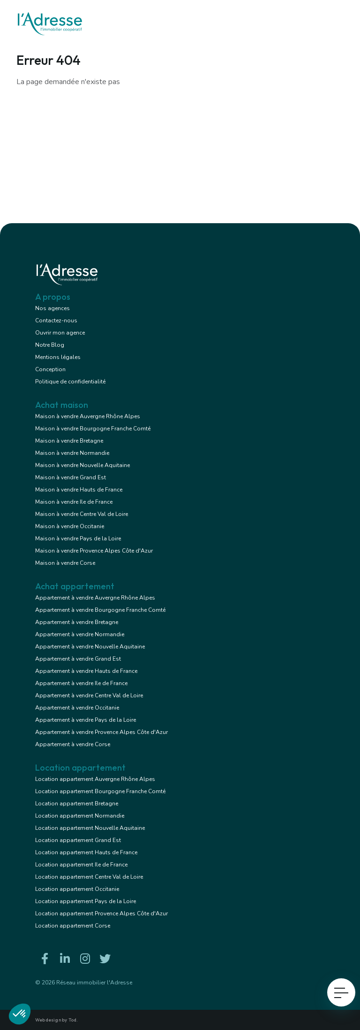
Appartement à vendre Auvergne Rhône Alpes (95, 597)
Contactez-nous (56, 320)
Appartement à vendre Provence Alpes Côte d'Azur (101, 732)
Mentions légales (58, 357)
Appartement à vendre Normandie (79, 634)
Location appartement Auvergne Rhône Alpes (95, 779)
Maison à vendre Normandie (72, 453)
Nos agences (52, 308)
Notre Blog (49, 345)
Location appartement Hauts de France (86, 852)
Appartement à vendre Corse (72, 744)
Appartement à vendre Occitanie (77, 707)
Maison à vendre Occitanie (69, 526)
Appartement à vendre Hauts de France (86, 671)
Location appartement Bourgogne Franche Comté (100, 791)
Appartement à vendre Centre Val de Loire (89, 695)
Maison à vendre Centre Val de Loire (81, 514)
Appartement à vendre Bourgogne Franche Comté (100, 610)
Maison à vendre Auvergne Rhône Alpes (87, 416)
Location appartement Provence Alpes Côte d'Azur (101, 913)
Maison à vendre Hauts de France (78, 489)
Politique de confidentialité (70, 381)
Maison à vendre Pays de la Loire (78, 538)
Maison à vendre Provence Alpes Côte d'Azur (94, 550)
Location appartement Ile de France (81, 864)
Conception (50, 369)
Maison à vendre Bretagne (69, 441)
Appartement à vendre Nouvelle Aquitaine (90, 646)
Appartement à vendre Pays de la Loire (85, 720)
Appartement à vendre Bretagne (76, 622)
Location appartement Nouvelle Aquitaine (90, 828)
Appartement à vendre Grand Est (78, 659)
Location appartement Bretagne (76, 803)
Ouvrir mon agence (60, 332)
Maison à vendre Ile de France (73, 502)
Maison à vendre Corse (65, 563)
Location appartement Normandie (79, 815)
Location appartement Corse (72, 925)
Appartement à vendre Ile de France (81, 683)
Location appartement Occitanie (77, 889)
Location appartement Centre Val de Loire (89, 877)
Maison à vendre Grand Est (70, 477)
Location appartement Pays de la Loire (85, 901)
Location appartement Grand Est (78, 840)
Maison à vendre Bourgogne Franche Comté (92, 428)
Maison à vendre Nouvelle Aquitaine (82, 465)
